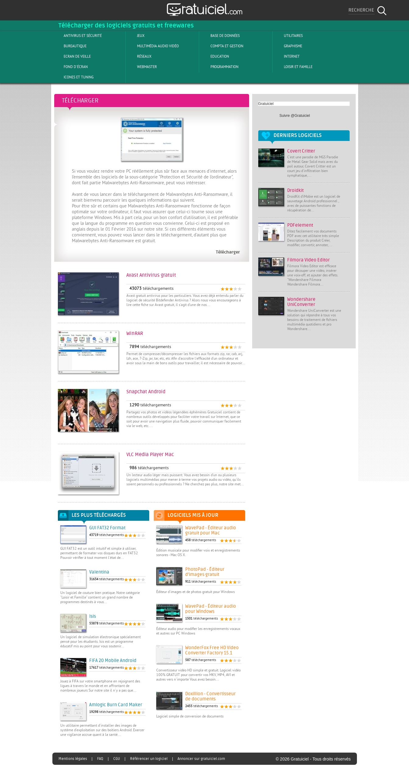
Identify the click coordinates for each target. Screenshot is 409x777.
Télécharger (80, 100)
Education (214, 56)
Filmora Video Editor (308, 260)
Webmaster (142, 66)
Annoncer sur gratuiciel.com (201, 759)
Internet (287, 56)
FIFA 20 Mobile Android (112, 660)
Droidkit (295, 190)
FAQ (100, 759)
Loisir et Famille (293, 66)
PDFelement (300, 225)
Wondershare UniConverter (301, 302)
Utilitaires (288, 35)
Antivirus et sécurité (78, 35)
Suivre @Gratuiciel (295, 115)
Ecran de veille (72, 56)
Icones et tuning (73, 77)
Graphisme (288, 46)
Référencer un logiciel (148, 759)
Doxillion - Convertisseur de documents (210, 696)
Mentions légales (72, 759)
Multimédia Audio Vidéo (153, 46)
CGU (116, 759)
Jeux (135, 35)
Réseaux (139, 56)
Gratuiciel (266, 104)
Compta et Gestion (221, 46)
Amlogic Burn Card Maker (115, 704)
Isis (92, 616)
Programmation (219, 66)
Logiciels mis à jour (192, 515)
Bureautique (70, 46)
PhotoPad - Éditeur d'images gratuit (204, 572)
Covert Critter (301, 151)
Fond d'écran (71, 66)
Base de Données (220, 35)
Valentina (99, 572)
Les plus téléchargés (99, 515)
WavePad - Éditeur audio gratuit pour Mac (210, 530)
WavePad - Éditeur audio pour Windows (210, 609)
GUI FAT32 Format (107, 528)
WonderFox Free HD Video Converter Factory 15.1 (212, 650)
